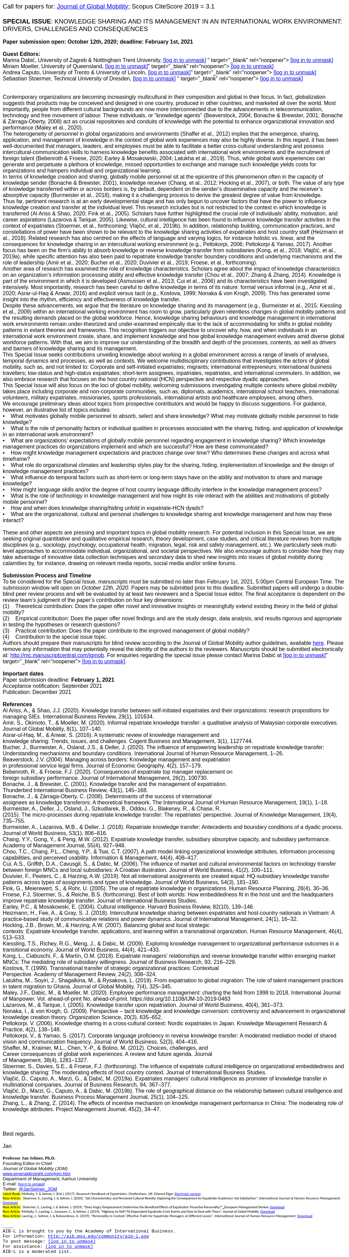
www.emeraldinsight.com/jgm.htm (37, 1173)
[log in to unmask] (184, 60)
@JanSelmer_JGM (38, 1189)
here (318, 643)
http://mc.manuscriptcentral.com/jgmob (57, 655)
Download (10, 1202)
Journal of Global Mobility (92, 6)
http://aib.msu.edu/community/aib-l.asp (98, 1236)
